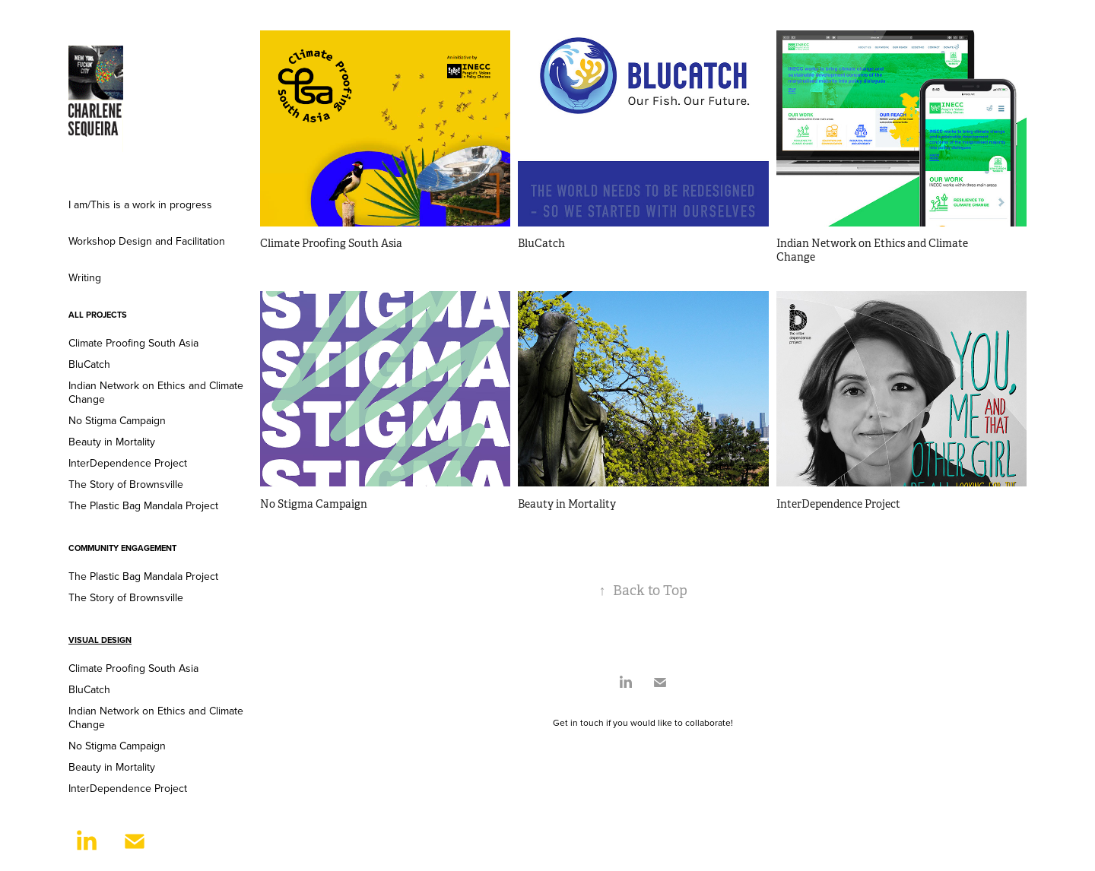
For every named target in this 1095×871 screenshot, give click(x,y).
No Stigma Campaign (117, 420)
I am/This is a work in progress (140, 204)
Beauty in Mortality (111, 441)
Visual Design (100, 640)
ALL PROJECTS (97, 315)
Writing (84, 277)
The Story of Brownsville (125, 484)
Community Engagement (122, 548)
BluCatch (89, 364)
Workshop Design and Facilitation (146, 241)
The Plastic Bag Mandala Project (143, 505)
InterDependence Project (127, 462)
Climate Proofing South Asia (133, 342)
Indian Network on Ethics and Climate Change (155, 392)
